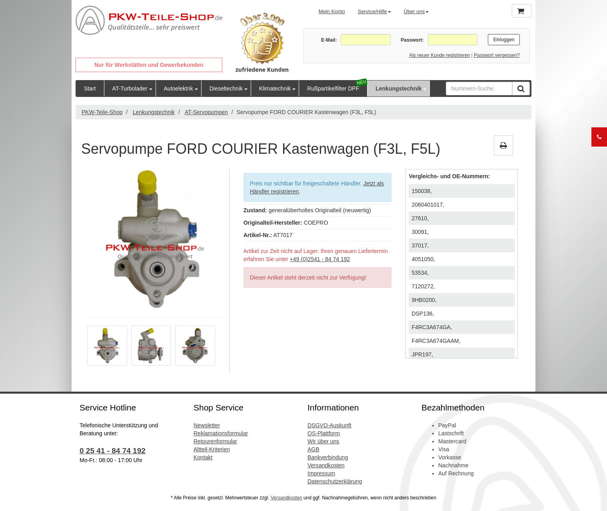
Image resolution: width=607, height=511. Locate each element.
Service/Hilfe (374, 11)
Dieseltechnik (226, 88)
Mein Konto (332, 11)
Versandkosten (326, 465)
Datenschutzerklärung (334, 481)
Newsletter (207, 425)
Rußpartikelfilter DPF (333, 88)
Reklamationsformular (221, 433)
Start (90, 88)
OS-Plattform (323, 433)
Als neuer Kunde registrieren (439, 55)
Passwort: (412, 40)
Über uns (416, 11)
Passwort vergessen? (497, 55)
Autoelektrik (178, 88)
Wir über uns (323, 441)
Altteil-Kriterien (212, 449)
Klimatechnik (275, 88)
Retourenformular (215, 441)
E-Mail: (329, 40)
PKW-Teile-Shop (102, 112)
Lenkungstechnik (398, 88)
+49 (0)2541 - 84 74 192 (320, 259)
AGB (313, 449)
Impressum (321, 473)
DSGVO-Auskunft (329, 425)
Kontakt (203, 457)
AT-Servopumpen (206, 112)
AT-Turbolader (130, 88)
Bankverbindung (327, 457)
